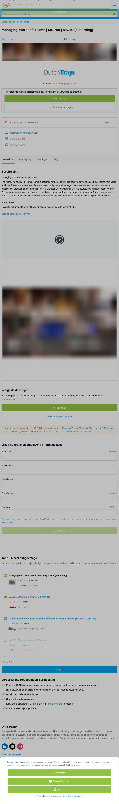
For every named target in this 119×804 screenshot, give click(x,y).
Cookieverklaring (74, 796)
